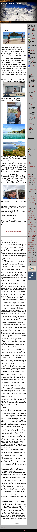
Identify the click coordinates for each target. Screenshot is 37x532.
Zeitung (33, 261)
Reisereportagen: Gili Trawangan (33, 65)
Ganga (34, 195)
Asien (29, 178)
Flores (34, 192)
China (31, 186)
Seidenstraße (29, 246)
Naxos (34, 229)
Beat (33, 180)
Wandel (35, 259)
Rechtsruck (29, 239)
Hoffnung (33, 205)
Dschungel (35, 189)
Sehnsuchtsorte (11, 22)
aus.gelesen (30, 110)
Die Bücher (27, 22)
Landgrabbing (29, 220)
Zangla (29, 261)
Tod (34, 252)
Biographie (29, 182)
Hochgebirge (29, 205)
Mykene (34, 228)
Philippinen (31, 234)
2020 (29, 155)
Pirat (35, 236)
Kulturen (35, 217)
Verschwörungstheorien (30, 257)
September (30, 162)
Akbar (32, 176)
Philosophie (34, 234)
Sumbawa (33, 250)
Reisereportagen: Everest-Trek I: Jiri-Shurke (33, 51)
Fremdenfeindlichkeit (29, 194)
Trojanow (32, 253)
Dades (32, 187)
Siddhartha (35, 246)
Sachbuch (29, 244)
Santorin (33, 244)
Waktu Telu (30, 259)
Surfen (35, 250)
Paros (32, 233)
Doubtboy (28, 189)
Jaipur (35, 208)
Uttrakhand (29, 255)
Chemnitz (28, 186)
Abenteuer (29, 174)
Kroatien (29, 217)
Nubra (31, 231)
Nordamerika (29, 231)
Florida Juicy (29, 193)
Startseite (14, 526)
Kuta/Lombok (29, 219)
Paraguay (28, 233)
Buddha (34, 184)
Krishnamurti (35, 216)
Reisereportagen (6, 22)
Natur (31, 229)
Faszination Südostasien (31, 78)
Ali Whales (34, 176)
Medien (28, 226)
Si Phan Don (32, 246)
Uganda (34, 254)
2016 (29, 157)
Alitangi (20, 530)
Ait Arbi (30, 176)
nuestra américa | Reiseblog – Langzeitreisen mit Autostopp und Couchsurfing (32, 99)
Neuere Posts (3, 526)
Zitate (35, 261)
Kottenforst (29, 216)
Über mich (23, 22)
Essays (33, 191)
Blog (1, 22)
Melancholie (34, 226)
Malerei (31, 224)
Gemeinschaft (31, 196)
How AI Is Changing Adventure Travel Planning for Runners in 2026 (31, 74)
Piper (33, 236)
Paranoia (31, 233)
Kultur (31, 217)
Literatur (20, 22)
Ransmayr (32, 238)
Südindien (29, 250)
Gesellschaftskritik (29, 198)
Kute (31, 219)
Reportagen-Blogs (31, 104)
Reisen (33, 240)
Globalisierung (29, 199)
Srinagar (34, 248)
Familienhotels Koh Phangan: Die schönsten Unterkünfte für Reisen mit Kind (32, 80)
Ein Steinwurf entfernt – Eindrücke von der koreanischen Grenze (32, 85)
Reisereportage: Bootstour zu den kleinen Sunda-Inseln (32, 166)
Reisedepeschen (33, 239)
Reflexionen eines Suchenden (10, 3)
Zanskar (31, 261)
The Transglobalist (31, 96)
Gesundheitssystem (33, 198)
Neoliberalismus (29, 230)
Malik (32, 224)
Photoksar (30, 236)
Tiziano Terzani (31, 252)
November (30, 160)
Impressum (34, 22)
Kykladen (34, 219)
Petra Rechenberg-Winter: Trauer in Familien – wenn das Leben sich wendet (32, 112)
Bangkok (31, 180)
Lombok (34, 222)
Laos (31, 220)
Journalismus (33, 210)
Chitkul (34, 186)
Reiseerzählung (29, 240)
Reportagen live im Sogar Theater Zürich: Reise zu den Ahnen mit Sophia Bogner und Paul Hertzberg (32, 106)
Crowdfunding (30, 187)
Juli (29, 163)
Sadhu (31, 244)
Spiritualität (29, 248)
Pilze (32, 236)
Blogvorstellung (34, 182)
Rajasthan (29, 238)
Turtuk (28, 254)
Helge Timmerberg (30, 202)
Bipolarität (31, 182)
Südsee (30, 250)
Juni (29, 164)
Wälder (32, 259)
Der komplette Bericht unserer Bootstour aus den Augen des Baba (13, 231)
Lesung (34, 221)
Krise (32, 216)
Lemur (32, 221)
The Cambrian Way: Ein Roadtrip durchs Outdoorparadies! (32, 117)
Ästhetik (32, 178)
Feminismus (29, 192)
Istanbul (31, 208)
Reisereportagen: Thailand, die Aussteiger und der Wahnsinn (33, 29)
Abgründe (34, 174)
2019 (29, 156)
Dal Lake (34, 187)
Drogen (32, 189)
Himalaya (33, 203)
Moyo (29, 228)
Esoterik (30, 191)
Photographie (34, 235)
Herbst (33, 202)
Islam (29, 208)
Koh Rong (29, 215)
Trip (30, 253)
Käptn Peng (33, 211)
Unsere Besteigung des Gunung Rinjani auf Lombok (14, 232)
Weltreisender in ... (31, 128)
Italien (33, 208)
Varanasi (34, 255)
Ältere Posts (24, 526)
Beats (35, 180)
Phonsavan (30, 235)
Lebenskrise (34, 220)
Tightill (28, 252)
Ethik (34, 191)
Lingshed (28, 222)
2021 (29, 154)
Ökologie (35, 231)
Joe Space (33, 209)
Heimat (35, 201)
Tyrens (30, 254)
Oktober (30, 161)
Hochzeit (31, 205)
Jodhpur (30, 209)
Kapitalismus (29, 211)
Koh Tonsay (34, 215)
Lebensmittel (29, 221)
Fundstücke (30, 195)
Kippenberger (35, 213)
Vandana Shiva (31, 255)
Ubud (32, 254)
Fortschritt (33, 193)
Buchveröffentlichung (29, 184)
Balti (29, 180)
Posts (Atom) (5, 527)
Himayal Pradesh (29, 204)
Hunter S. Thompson (34, 206)
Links (31, 22)
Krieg (31, 216)
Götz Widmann (32, 200)
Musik (31, 228)
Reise (31, 239)
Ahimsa (28, 176)
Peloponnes (35, 233)
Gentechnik (34, 196)
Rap (34, 238)
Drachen (31, 189)
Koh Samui (31, 215)
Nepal (32, 230)
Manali (34, 224)
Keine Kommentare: (12, 523)
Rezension (32, 242)
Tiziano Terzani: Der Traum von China (32, 43)
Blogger (24, 530)
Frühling (32, 194)
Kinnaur (29, 213)
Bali (28, 180)
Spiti (32, 248)
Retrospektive (29, 242)
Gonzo (29, 200)
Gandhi (32, 195)
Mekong (31, 226)
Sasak (35, 244)
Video (34, 257)
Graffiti (34, 200)
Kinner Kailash (32, 213)
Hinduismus (33, 204)
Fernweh (31, 192)
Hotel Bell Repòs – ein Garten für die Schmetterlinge (32, 91)
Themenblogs (16, 22)
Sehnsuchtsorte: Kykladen (32, 33)
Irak (28, 208)
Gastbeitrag (29, 196)
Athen (34, 178)
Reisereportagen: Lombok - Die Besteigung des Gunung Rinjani (33, 61)
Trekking (28, 253)
